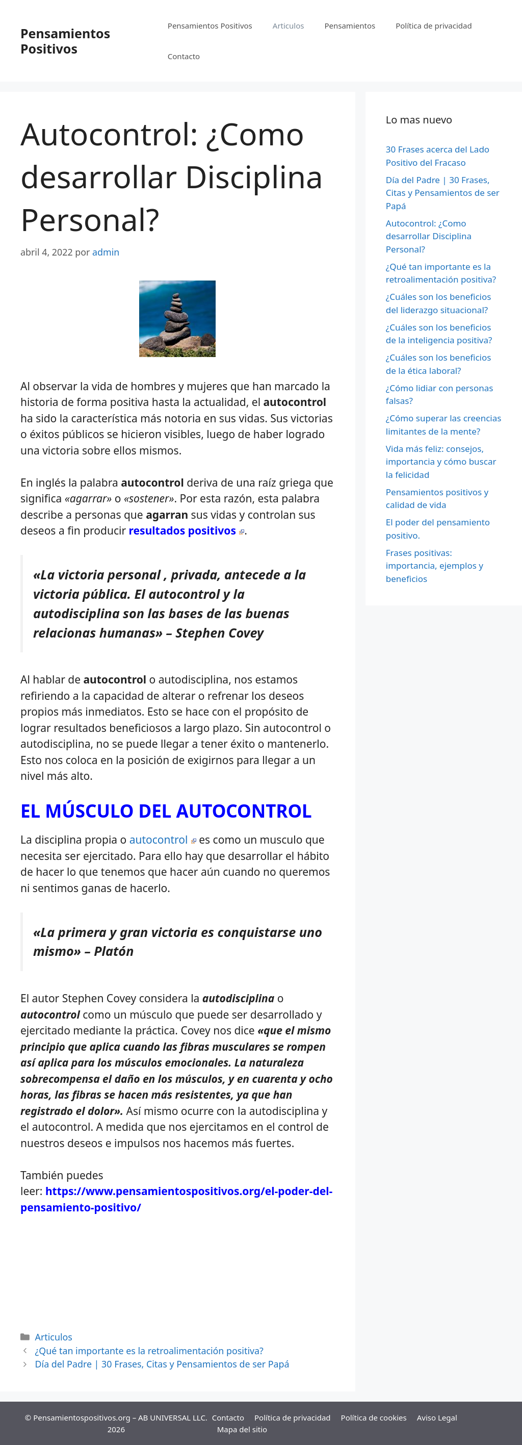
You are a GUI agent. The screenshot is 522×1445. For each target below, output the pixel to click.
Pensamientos (349, 25)
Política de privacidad (434, 25)
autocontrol (162, 839)
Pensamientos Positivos (65, 40)
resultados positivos (187, 530)
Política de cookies (374, 1417)
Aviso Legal (437, 1417)
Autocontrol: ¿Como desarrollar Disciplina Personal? (429, 236)
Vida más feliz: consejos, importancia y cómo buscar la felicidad (441, 461)
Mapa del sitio (242, 1429)
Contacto (184, 56)
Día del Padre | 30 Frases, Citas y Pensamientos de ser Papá (162, 1364)
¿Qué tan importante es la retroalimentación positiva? (149, 1351)
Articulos (288, 25)
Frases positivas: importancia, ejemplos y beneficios (434, 566)
